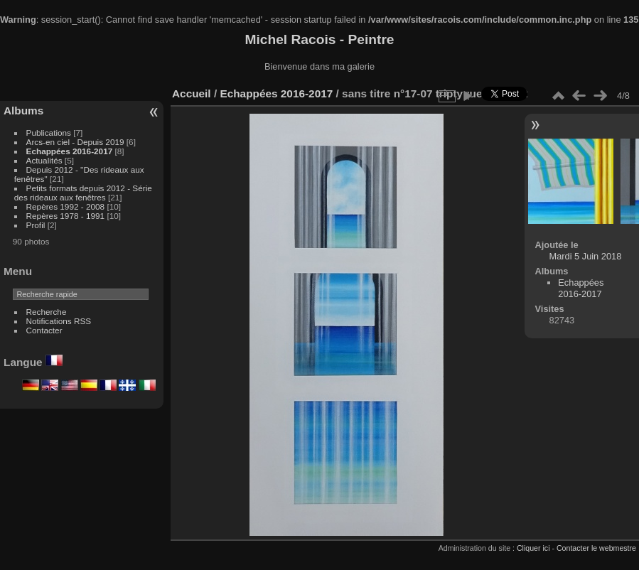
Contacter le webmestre (596, 548)
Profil (35, 225)
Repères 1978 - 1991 (65, 215)
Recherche (46, 311)
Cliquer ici (533, 548)
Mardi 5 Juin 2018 (585, 256)
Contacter (44, 330)
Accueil (191, 93)
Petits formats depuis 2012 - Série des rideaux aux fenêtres (83, 192)
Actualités (44, 160)
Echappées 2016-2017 (69, 151)
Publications (48, 132)
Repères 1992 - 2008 (65, 206)
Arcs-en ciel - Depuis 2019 (75, 141)
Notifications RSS (59, 321)
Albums (23, 110)
